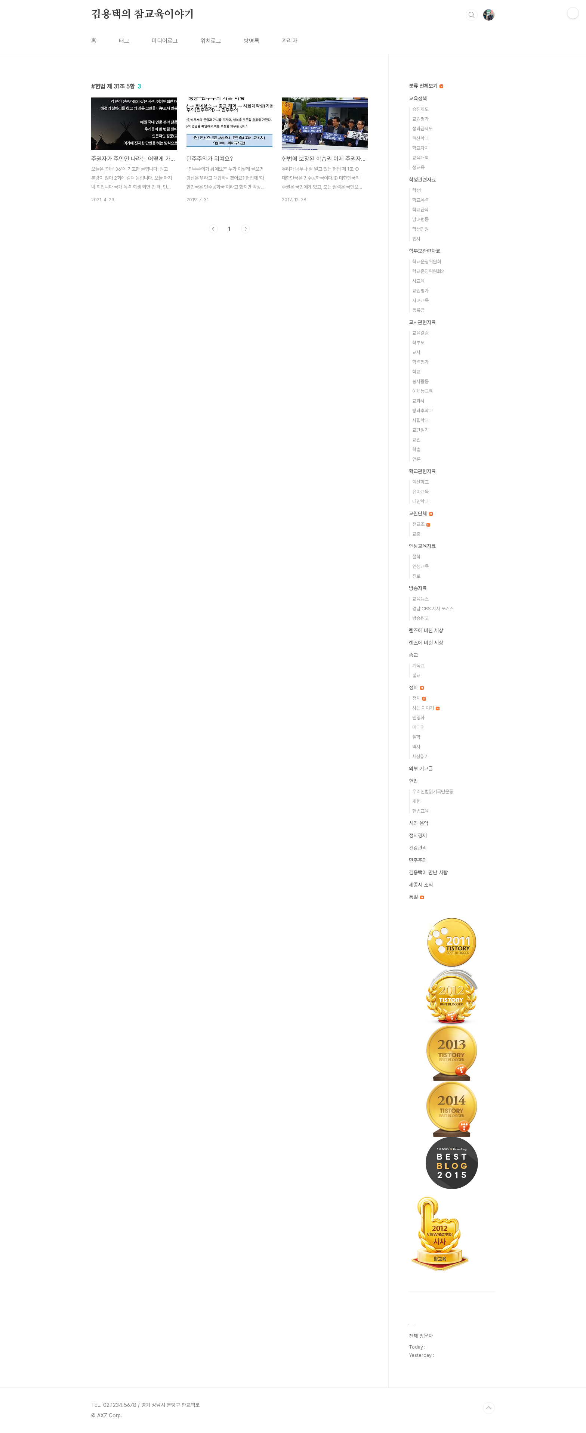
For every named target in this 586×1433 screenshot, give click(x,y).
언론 (416, 459)
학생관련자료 (422, 180)
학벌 (416, 449)
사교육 (418, 281)
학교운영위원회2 (428, 271)
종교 (413, 655)
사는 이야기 (426, 708)
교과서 (418, 401)
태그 (124, 40)
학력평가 (420, 362)
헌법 (413, 781)
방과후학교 (422, 410)
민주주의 (418, 860)
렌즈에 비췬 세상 (426, 643)
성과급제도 (422, 128)
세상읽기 (420, 756)
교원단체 (421, 514)
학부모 (418, 342)
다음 (245, 228)
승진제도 (420, 109)
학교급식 (420, 210)
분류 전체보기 (426, 86)
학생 (416, 190)
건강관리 (418, 848)
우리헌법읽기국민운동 (432, 791)
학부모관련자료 (424, 251)
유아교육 (420, 491)
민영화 (418, 717)
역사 (416, 747)
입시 (416, 239)
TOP (489, 1408)
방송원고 (420, 618)
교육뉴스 (420, 599)
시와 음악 (418, 823)
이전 (213, 228)
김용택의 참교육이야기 (142, 14)
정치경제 (418, 835)
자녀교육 (420, 300)
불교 (416, 675)
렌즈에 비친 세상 (426, 630)
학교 (416, 372)
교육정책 (418, 99)
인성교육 (420, 566)
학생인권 (420, 229)
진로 (416, 576)
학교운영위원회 (426, 261)
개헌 (416, 801)
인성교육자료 (422, 546)
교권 (416, 440)
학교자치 (420, 148)
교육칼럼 (420, 333)
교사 (416, 352)
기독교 (418, 666)
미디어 (418, 727)
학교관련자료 (422, 471)
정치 (416, 688)
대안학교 (420, 501)
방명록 (251, 40)
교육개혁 (420, 158)
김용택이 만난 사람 (428, 872)
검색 (471, 15)
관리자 (289, 40)
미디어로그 (165, 40)
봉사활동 (420, 381)
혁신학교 (420, 138)
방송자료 (418, 588)
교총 (416, 534)
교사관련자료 (422, 322)
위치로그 (210, 40)
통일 (416, 897)
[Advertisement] (229, 308)
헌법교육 (420, 811)
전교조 (421, 524)
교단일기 (420, 430)
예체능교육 (422, 391)
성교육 (418, 167)
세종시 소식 (421, 885)
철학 (416, 556)
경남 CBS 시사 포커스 (433, 608)
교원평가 (420, 119)
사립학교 (420, 420)
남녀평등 (420, 219)
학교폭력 (420, 200)
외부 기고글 (421, 769)
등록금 (418, 310)
